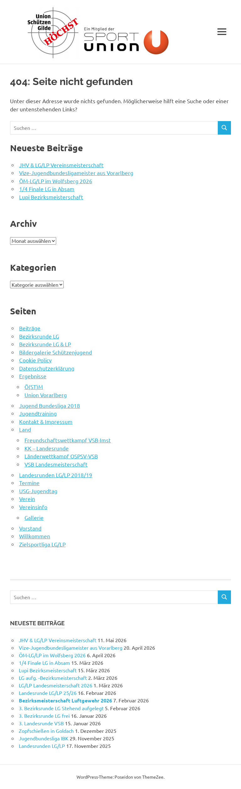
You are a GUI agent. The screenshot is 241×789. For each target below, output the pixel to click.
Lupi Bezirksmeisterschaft (51, 197)
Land (25, 429)
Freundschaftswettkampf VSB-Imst (67, 440)
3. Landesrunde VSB (41, 723)
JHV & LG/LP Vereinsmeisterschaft (61, 165)
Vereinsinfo (33, 507)
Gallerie (34, 517)
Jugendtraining (38, 413)
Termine (29, 482)
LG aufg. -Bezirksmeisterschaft (53, 677)
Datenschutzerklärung (46, 368)
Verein (27, 498)
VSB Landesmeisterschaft (56, 464)
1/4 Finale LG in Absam (46, 188)
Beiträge (29, 328)
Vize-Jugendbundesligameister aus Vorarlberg (76, 172)
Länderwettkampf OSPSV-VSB (61, 456)
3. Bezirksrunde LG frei (44, 715)
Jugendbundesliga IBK (43, 738)
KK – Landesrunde (46, 448)
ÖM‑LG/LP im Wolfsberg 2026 (55, 181)
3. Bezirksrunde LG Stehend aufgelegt (61, 708)
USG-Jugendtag (38, 491)
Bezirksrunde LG (39, 336)
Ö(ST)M (33, 386)
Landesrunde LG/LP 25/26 (48, 693)
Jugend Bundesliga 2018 (49, 405)
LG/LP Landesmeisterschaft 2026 (55, 685)
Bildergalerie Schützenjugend (55, 352)
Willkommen (34, 536)
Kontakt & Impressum (45, 421)
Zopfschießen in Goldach (46, 731)
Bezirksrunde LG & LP (45, 344)
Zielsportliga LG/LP (42, 544)
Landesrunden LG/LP (42, 746)
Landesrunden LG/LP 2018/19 (55, 475)
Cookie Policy (35, 360)
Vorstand (30, 528)
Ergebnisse (32, 376)
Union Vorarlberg (45, 395)
